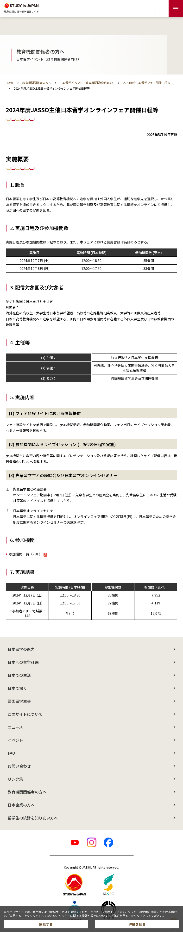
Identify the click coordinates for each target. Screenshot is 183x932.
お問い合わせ (19, 766)
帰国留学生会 (19, 701)
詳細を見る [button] (137, 924)
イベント (15, 740)
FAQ (11, 753)
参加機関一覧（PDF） (28, 554)
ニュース (15, 727)
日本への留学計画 (23, 662)
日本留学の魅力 (21, 649)
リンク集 (15, 779)
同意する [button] (46, 924)
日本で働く (17, 688)
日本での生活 (19, 675)
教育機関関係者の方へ (27, 792)
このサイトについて (25, 714)
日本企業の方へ (21, 805)
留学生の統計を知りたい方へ (33, 818)
